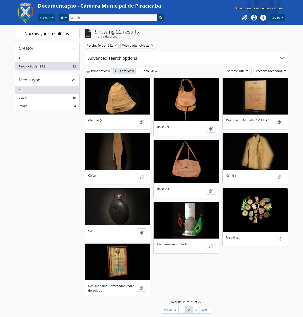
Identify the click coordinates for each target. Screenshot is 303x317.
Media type (29, 80)
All (20, 58)
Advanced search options (112, 58)
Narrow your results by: (47, 33)
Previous (170, 310)
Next (205, 310)
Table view (147, 71)
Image (47, 107)
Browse (45, 18)
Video (47, 99)
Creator (26, 48)
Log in (276, 18)
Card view (124, 71)
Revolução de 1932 (47, 67)
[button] (244, 17)
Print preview (98, 71)
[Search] (112, 17)
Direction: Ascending (268, 71)
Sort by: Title (236, 71)
